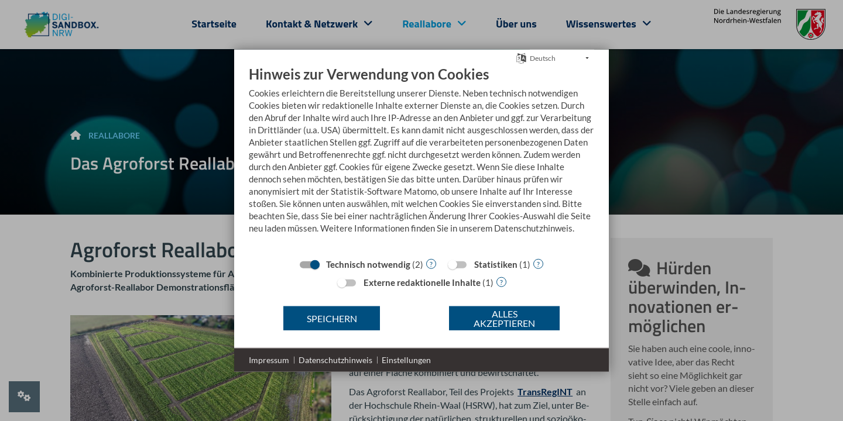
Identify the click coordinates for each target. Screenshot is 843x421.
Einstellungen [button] (406, 360)
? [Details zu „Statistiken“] (538, 263)
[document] (421, 158)
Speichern (332, 317)
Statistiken (496, 264)
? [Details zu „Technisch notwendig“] (431, 263)
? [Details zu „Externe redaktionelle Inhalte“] (501, 281)
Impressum (269, 360)
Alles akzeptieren (504, 318)
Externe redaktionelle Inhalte (422, 282)
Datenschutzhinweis (335, 360)
